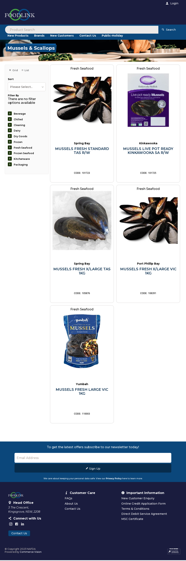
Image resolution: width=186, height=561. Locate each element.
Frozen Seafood (24, 154)
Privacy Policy (114, 479)
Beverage (20, 114)
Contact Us (19, 534)
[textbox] (77, 16)
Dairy (17, 131)
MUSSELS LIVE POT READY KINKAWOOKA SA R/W (148, 151)
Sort (11, 79)
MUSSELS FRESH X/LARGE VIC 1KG (148, 272)
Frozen (18, 142)
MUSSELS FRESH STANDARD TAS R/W (82, 151)
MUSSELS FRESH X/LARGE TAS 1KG (82, 272)
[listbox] (27, 87)
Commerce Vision (31, 552)
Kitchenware (22, 159)
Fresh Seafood (23, 148)
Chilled (18, 120)
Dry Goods (20, 136)
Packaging (21, 165)
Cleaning (19, 125)
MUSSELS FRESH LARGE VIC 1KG (82, 392)
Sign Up (94, 469)
